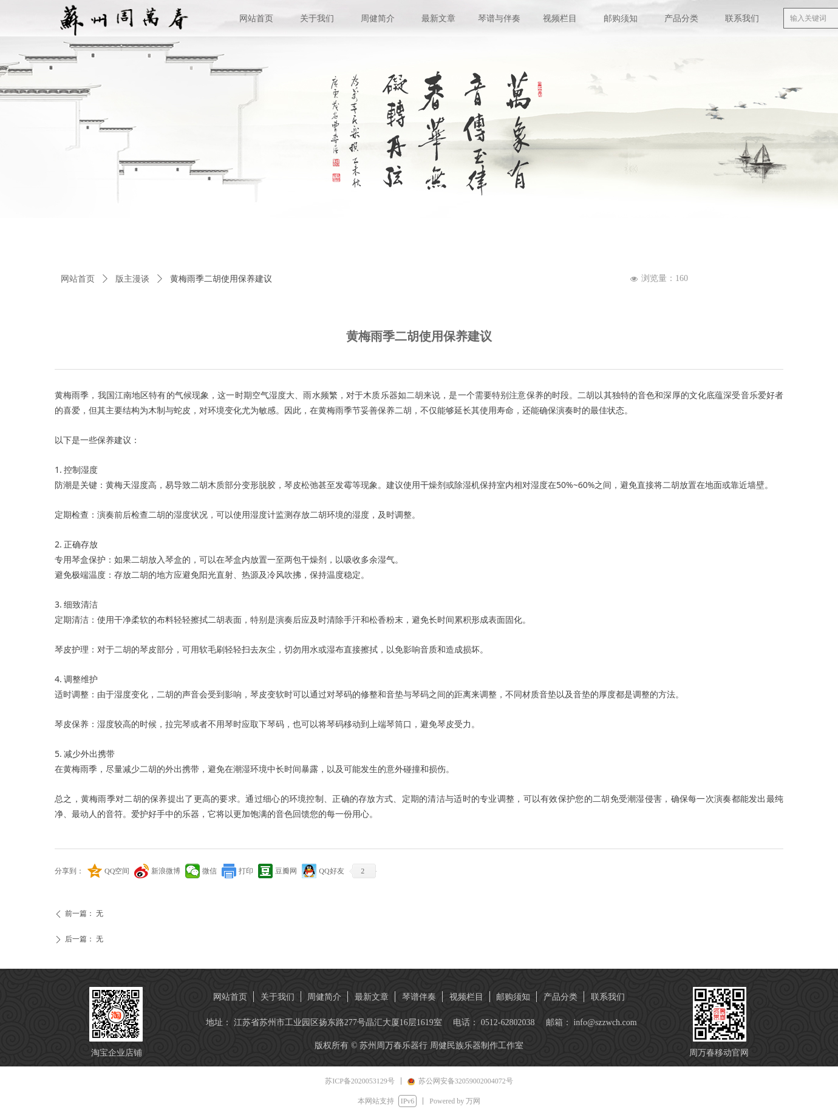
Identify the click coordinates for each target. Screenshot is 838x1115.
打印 (246, 871)
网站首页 (78, 278)
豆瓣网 (286, 871)
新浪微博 (165, 871)
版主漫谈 (132, 278)
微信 (209, 871)
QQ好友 (331, 871)
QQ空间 (116, 871)
